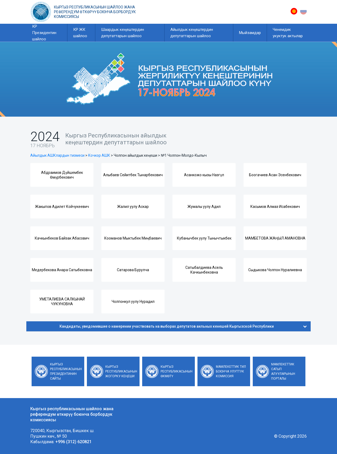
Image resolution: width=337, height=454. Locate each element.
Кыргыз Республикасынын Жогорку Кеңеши (121, 371)
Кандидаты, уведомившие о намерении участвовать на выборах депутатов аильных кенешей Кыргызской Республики (183, 326)
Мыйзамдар (250, 32)
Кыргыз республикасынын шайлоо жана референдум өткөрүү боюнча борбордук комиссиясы (95, 12)
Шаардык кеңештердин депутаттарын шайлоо (122, 32)
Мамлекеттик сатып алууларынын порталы (283, 371)
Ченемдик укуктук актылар (288, 32)
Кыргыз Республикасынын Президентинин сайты (66, 371)
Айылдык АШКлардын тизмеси (57, 155)
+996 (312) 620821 (73, 441)
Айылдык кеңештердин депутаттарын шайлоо (191, 32)
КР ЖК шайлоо (80, 32)
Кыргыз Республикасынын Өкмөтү (176, 371)
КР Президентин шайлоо (44, 32)
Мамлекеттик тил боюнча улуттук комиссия (231, 371)
